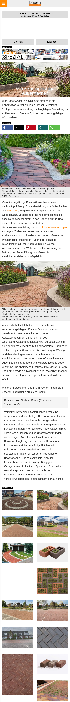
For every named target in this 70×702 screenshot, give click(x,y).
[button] (7, 127)
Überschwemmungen (54, 227)
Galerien (18, 41)
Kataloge (52, 41)
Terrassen (12, 210)
